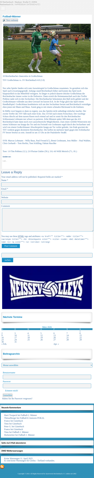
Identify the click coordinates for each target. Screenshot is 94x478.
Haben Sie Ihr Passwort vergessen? (17, 398)
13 (55, 335)
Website (4, 197)
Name (3, 180)
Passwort (7, 381)
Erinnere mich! (10, 390)
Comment (5, 206)
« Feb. (4, 344)
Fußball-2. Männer (29, 415)
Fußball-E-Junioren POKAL (32, 418)
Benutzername (9, 372)
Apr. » (56, 344)
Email (3, 189)
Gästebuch (18, 421)
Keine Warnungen (12, 458)
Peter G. (7, 426)
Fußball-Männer (12, 16)
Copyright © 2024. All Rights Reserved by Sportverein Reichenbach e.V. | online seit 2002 (47, 474)
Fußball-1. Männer (21, 432)
